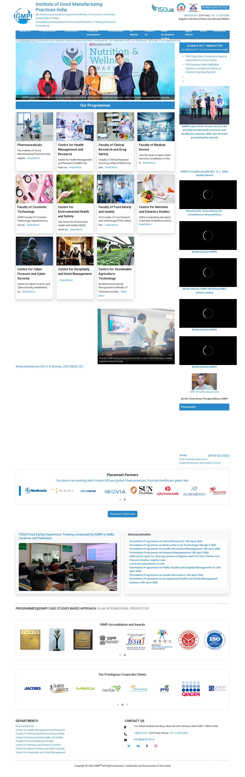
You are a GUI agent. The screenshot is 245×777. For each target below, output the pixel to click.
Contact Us (149, 32)
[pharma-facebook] (147, 746)
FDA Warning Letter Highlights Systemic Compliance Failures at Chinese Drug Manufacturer (203, 68)
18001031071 (190, 15)
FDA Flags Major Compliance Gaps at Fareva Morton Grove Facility (206, 58)
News (203, 30)
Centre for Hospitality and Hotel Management (40, 752)
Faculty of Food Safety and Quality (35, 741)
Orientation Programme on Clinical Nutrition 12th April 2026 (165, 540)
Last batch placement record (146, 567)
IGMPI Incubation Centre (167, 34)
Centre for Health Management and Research (40, 729)
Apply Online (189, 32)
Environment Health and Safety (226, 49)
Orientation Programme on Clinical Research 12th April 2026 (165, 544)
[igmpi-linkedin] (138, 746)
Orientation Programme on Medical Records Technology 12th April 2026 (172, 548)
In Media (134, 32)
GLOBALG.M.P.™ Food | (197, 49)
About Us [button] (25, 30)
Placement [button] (71, 30)
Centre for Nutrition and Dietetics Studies (38, 744)
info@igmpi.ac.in (34, 40)
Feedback (219, 30)
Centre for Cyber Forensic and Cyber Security (40, 748)
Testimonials (115, 30)
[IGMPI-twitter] (129, 746)
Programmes (47, 30)
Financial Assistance (93, 32)
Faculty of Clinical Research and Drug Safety (40, 733)
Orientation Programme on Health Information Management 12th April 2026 (174, 552)
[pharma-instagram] (156, 746)
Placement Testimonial (122, 514)
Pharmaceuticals (25, 726)
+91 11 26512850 (220, 15)
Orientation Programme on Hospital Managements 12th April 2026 (169, 555)
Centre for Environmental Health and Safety (39, 737)
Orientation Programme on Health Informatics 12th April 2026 (166, 578)
